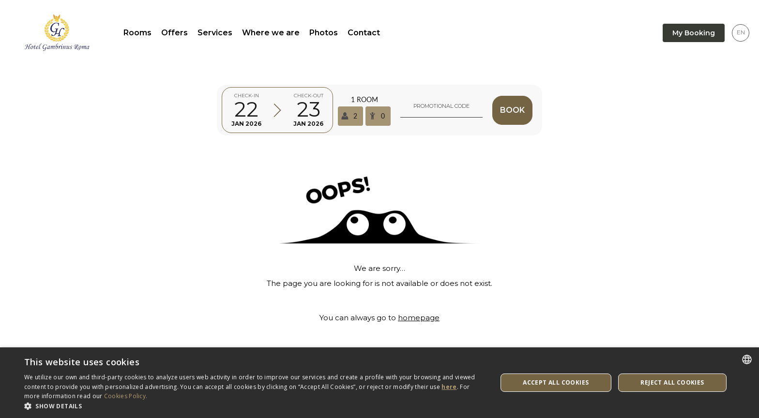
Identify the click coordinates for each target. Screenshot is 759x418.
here (448, 387)
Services (214, 32)
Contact (364, 32)
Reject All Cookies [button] (672, 382)
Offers (174, 32)
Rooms (137, 32)
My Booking (693, 33)
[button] (253, 406)
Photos (323, 32)
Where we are (271, 32)
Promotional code (441, 106)
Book (512, 110)
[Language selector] (740, 33)
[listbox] (747, 359)
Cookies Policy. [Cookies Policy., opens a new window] (126, 396)
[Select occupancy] (364, 110)
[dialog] (379, 382)
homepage (419, 317)
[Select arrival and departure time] (277, 110)
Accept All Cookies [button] (556, 382)
